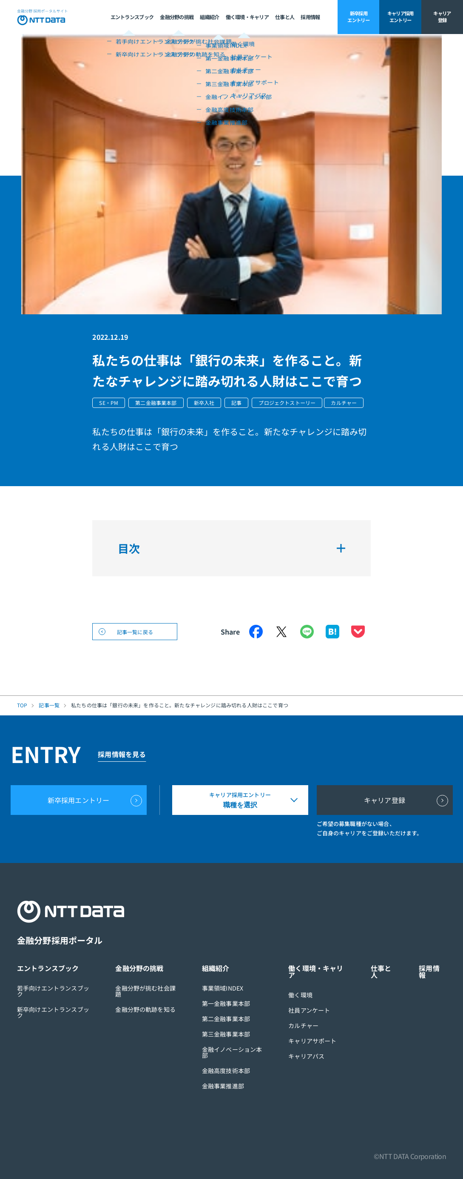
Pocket (358, 631)
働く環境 (300, 995)
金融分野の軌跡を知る (145, 1009)
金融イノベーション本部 (232, 1052)
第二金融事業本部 (226, 1018)
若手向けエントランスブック (53, 991)
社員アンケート (309, 1010)
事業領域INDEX (222, 988)
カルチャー (303, 1025)
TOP (22, 705)
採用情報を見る (122, 754)
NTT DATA (42, 17)
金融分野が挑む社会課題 (145, 991)
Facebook (256, 631)
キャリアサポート (312, 1041)
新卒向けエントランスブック (53, 1012)
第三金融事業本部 (226, 1034)
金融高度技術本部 (226, 1070)
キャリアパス (306, 1056)
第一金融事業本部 (226, 1003)
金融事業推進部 (223, 1086)
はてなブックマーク (332, 631)
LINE (307, 631)
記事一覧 (49, 705)
